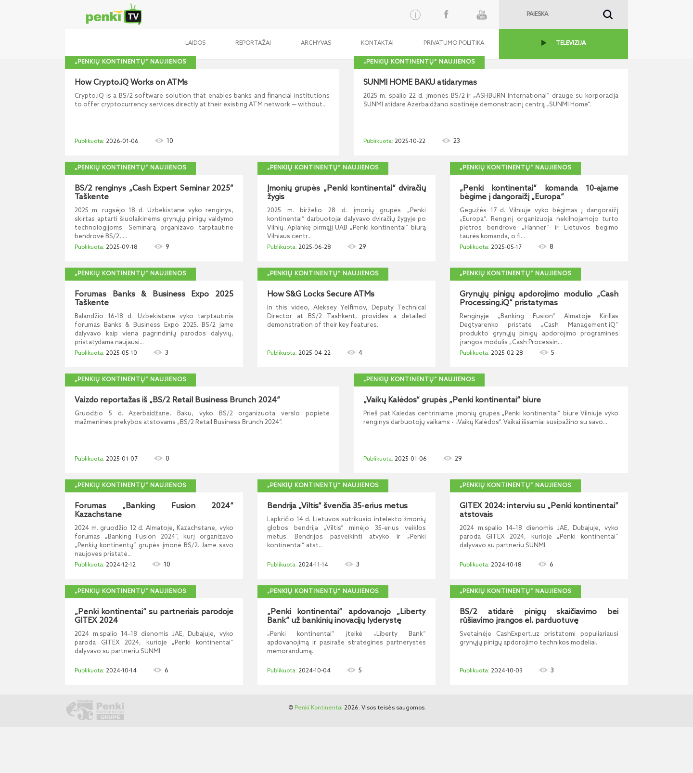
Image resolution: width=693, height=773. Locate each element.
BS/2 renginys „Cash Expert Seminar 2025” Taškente (154, 193)
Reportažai (253, 43)
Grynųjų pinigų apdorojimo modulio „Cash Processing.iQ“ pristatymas (539, 299)
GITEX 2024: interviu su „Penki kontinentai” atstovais (539, 510)
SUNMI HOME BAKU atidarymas (420, 82)
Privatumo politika (454, 43)
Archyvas (316, 43)
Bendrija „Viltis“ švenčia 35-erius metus (337, 506)
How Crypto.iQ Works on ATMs (131, 82)
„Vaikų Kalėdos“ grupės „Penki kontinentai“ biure (452, 400)
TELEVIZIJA (571, 43)
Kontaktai (377, 43)
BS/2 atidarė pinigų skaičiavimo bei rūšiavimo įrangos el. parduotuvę (539, 616)
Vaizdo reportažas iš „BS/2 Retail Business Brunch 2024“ (177, 400)
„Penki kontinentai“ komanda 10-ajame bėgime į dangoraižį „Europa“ (539, 193)
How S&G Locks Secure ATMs (320, 294)
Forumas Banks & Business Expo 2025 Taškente (154, 299)
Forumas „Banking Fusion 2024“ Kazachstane (154, 510)
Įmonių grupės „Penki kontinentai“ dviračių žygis (346, 193)
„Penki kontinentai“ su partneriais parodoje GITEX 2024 (154, 616)
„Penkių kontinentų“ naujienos (130, 62)
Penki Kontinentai (319, 708)
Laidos (195, 43)
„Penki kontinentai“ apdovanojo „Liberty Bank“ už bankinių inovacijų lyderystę (346, 616)
